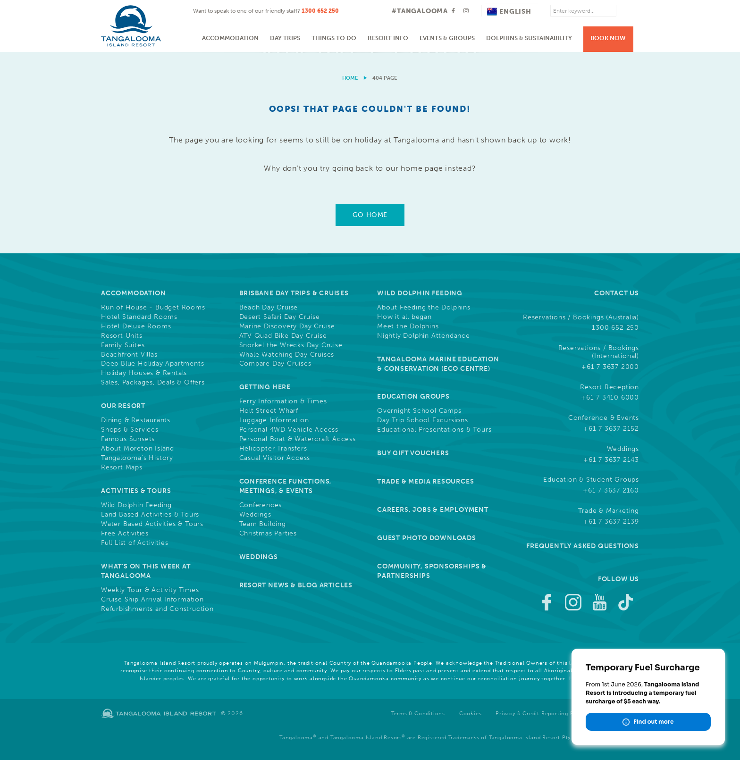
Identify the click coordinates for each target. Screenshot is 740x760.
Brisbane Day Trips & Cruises (294, 293)
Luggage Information (274, 420)
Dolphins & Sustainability (529, 38)
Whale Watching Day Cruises (287, 355)
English (509, 12)
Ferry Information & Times (283, 401)
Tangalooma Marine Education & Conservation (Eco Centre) (438, 364)
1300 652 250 (320, 11)
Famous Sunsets (128, 439)
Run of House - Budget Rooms (153, 307)
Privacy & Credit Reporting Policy (541, 713)
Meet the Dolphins (408, 326)
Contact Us (616, 293)
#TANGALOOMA (420, 11)
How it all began (404, 317)
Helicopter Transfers (273, 448)
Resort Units (122, 336)
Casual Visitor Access (275, 458)
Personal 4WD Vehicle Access (289, 430)
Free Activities (125, 533)
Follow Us (618, 579)
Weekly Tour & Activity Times (150, 590)
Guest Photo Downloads (426, 538)
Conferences (260, 505)
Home (350, 78)
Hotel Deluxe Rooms (136, 326)
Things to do (333, 38)
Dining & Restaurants (135, 420)
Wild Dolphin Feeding (136, 505)
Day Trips (285, 38)
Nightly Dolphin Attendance (423, 336)
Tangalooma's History (137, 458)
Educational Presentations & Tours (434, 430)
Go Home (370, 215)
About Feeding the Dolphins (424, 307)
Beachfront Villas (129, 355)
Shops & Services (130, 430)
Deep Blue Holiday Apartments (152, 363)
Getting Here (265, 387)
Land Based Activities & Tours (150, 514)
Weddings (255, 514)
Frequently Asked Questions (582, 546)
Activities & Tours (136, 491)
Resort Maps (122, 467)
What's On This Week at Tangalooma (146, 571)
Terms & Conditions (418, 713)
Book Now (608, 38)
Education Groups (413, 397)
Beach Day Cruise (268, 307)
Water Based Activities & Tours (152, 524)
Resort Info (388, 38)
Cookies (470, 713)
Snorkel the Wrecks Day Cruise (291, 345)
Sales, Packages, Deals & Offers (153, 382)
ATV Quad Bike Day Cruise (283, 336)
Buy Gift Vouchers (413, 453)
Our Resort (123, 406)
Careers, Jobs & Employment (432, 510)
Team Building (262, 524)
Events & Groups (447, 38)
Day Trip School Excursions (422, 420)
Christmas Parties (268, 533)
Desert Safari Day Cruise (279, 317)
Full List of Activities (134, 543)
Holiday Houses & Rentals (144, 373)
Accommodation (230, 38)
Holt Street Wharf (269, 411)
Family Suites (122, 345)
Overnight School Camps (419, 411)
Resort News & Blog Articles (296, 585)
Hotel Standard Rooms (139, 317)
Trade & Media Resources (425, 481)
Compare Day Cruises (275, 363)
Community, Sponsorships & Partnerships (432, 571)
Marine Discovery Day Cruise (287, 326)
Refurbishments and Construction (157, 609)
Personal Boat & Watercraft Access (297, 439)
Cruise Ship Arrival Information (152, 599)
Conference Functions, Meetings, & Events (285, 486)
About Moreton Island (137, 448)
